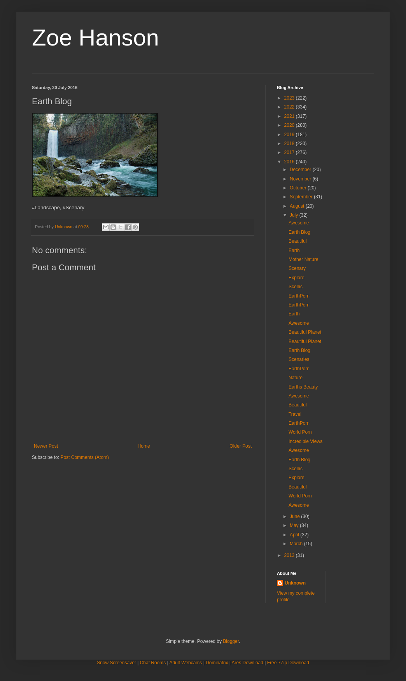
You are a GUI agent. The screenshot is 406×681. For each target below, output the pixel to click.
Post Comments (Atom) (84, 457)
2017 (290, 152)
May (295, 525)
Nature (296, 377)
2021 (290, 116)
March (297, 543)
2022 (290, 107)
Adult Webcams (186, 662)
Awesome (299, 223)
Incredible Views (305, 441)
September (302, 197)
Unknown (295, 583)
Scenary (297, 268)
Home (144, 446)
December (301, 169)
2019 (290, 134)
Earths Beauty (303, 387)
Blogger (231, 641)
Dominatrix (217, 662)
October (299, 188)
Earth (294, 250)
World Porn (300, 432)
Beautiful (298, 241)
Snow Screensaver (116, 662)
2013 (290, 555)
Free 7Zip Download (288, 662)
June (295, 516)
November (301, 179)
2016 (290, 162)
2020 (290, 125)
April (295, 534)
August (298, 206)
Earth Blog (299, 232)
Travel (295, 414)
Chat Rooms (153, 662)
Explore (296, 277)
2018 (290, 143)
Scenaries (299, 359)
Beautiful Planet (305, 332)
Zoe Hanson (95, 38)
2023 (290, 98)
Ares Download (247, 662)
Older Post (240, 446)
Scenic (296, 286)
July (294, 215)
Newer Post (46, 446)
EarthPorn (299, 296)
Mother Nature (303, 259)
